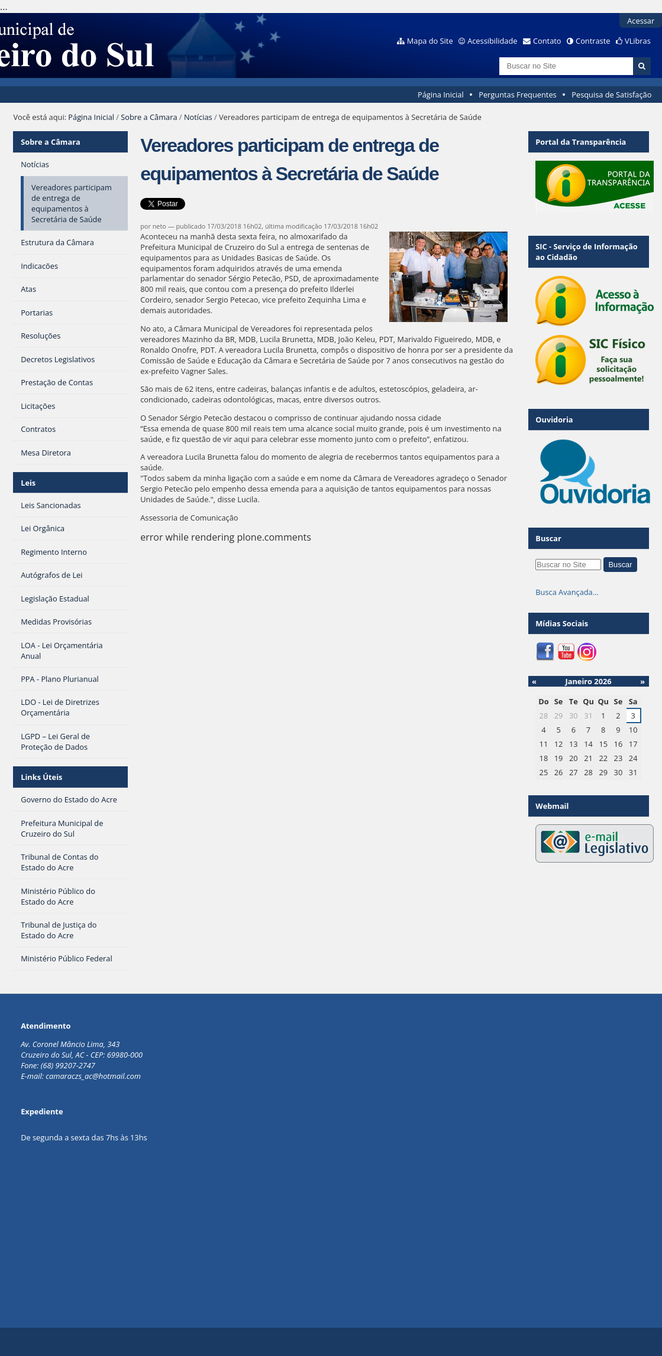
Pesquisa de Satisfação (611, 94)
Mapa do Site (430, 40)
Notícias (198, 117)
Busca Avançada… (566, 592)
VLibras (638, 40)
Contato (547, 40)
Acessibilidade (492, 40)
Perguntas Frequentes (517, 94)
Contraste (593, 40)
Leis (28, 482)
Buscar (548, 538)
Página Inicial (441, 94)
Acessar (640, 20)
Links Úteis (41, 777)
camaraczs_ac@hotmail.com (93, 1076)
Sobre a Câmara (149, 117)
